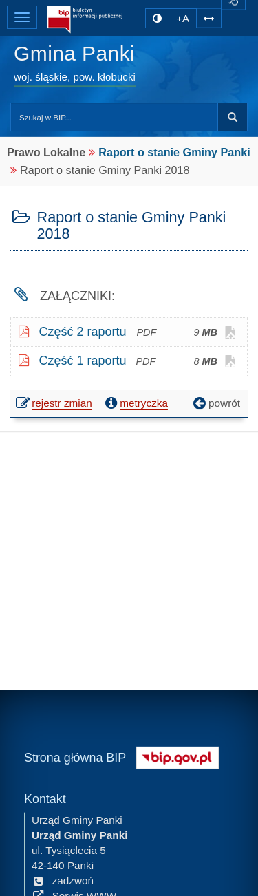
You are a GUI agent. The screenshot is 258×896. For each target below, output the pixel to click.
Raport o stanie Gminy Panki (174, 152)
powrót (215, 403)
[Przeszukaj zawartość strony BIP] (114, 117)
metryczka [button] (135, 403)
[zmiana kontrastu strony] (157, 18)
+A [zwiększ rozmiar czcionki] (182, 18)
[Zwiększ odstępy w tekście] (209, 18)
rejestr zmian (55, 404)
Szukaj (232, 117)
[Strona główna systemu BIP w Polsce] (177, 756)
